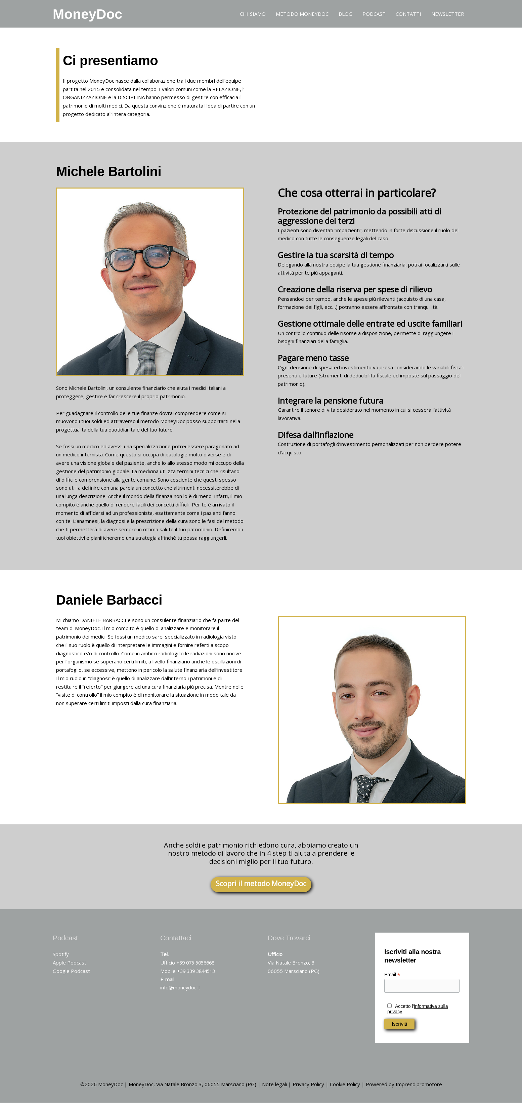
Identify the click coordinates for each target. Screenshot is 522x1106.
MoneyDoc (95, 15)
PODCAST (374, 15)
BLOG (345, 15)
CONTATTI (408, 15)
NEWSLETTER (447, 15)
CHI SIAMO (253, 15)
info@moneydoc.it (181, 990)
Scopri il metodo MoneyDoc (261, 887)
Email (392, 978)
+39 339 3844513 (198, 974)
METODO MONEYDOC (302, 15)
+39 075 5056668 (197, 965)
